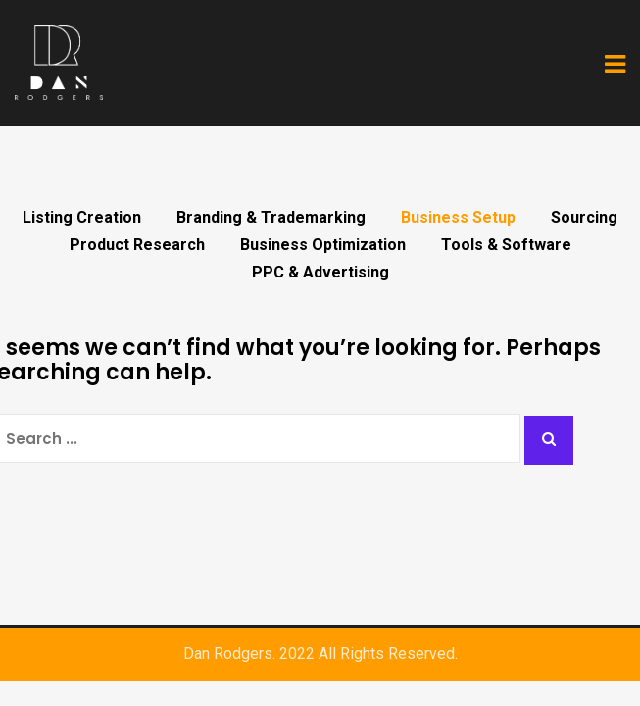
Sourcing (584, 218)
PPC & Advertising (320, 272)
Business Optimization (323, 245)
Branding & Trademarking (271, 218)
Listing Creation (82, 218)
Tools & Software (506, 245)
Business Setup (458, 218)
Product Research (137, 245)
